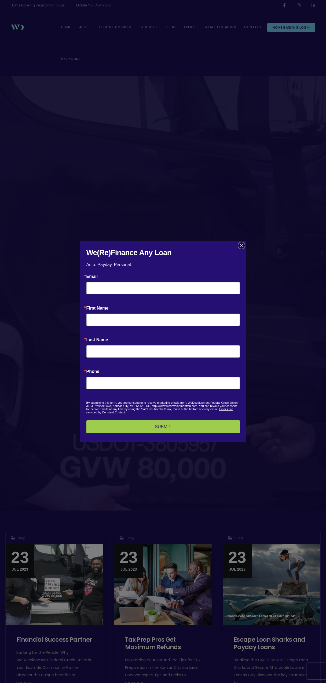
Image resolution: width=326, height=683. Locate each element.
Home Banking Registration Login (38, 5)
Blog (21, 538)
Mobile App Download (94, 5)
